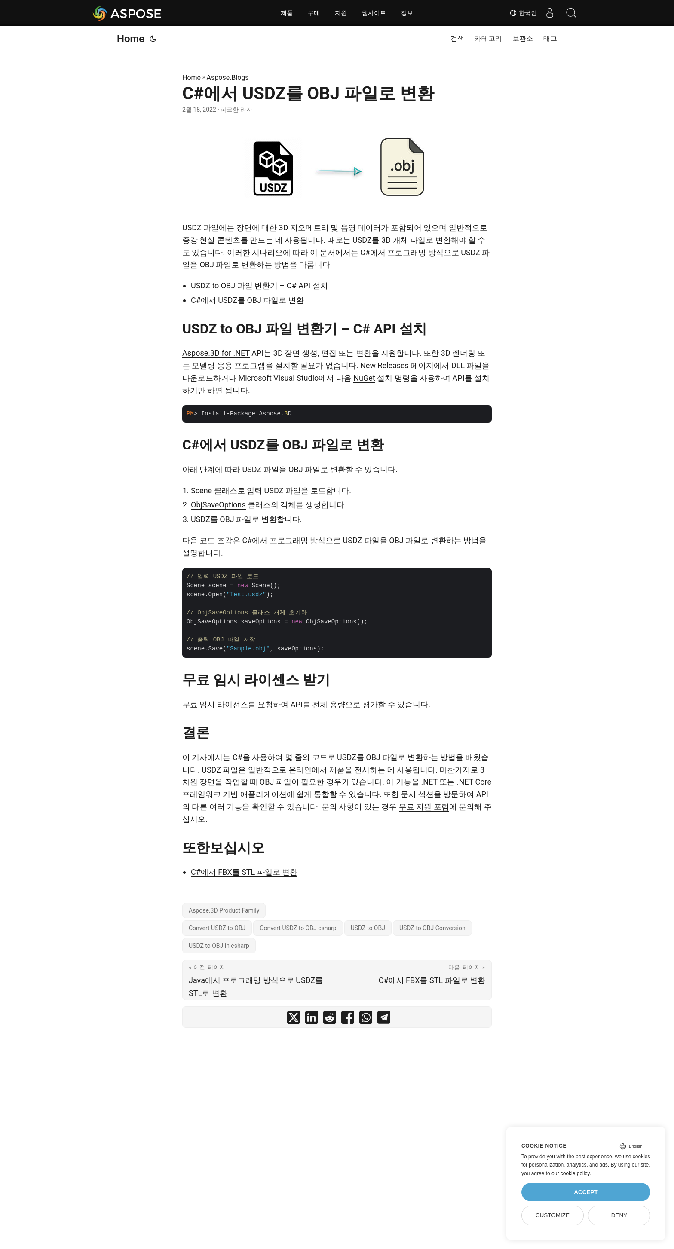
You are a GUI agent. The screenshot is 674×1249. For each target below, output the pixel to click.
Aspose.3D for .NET (216, 352)
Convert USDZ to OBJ (217, 928)
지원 (341, 12)
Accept (586, 1192)
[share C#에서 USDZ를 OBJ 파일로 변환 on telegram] (383, 1019)
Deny (619, 1215)
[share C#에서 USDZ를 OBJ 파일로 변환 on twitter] (293, 1019)
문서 (408, 794)
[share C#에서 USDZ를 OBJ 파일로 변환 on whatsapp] (365, 1019)
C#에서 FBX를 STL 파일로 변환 (244, 871)
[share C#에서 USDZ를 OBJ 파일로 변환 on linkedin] (311, 1019)
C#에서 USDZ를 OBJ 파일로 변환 (247, 300)
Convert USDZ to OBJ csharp (298, 928)
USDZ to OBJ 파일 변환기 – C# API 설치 (259, 285)
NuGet (364, 377)
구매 (314, 12)
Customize (553, 1215)
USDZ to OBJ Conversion (432, 928)
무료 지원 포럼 (424, 806)
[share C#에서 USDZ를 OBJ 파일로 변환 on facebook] (347, 1019)
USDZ (470, 252)
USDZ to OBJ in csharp (219, 945)
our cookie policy (570, 1173)
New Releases (384, 365)
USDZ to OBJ (368, 928)
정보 (407, 12)
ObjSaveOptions (218, 504)
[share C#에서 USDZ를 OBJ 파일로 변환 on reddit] (329, 1019)
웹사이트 (374, 12)
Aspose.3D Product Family (224, 910)
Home (130, 39)
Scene (201, 490)
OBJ (206, 264)
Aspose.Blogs (228, 77)
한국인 (523, 13)
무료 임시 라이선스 (215, 704)
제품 (287, 12)
